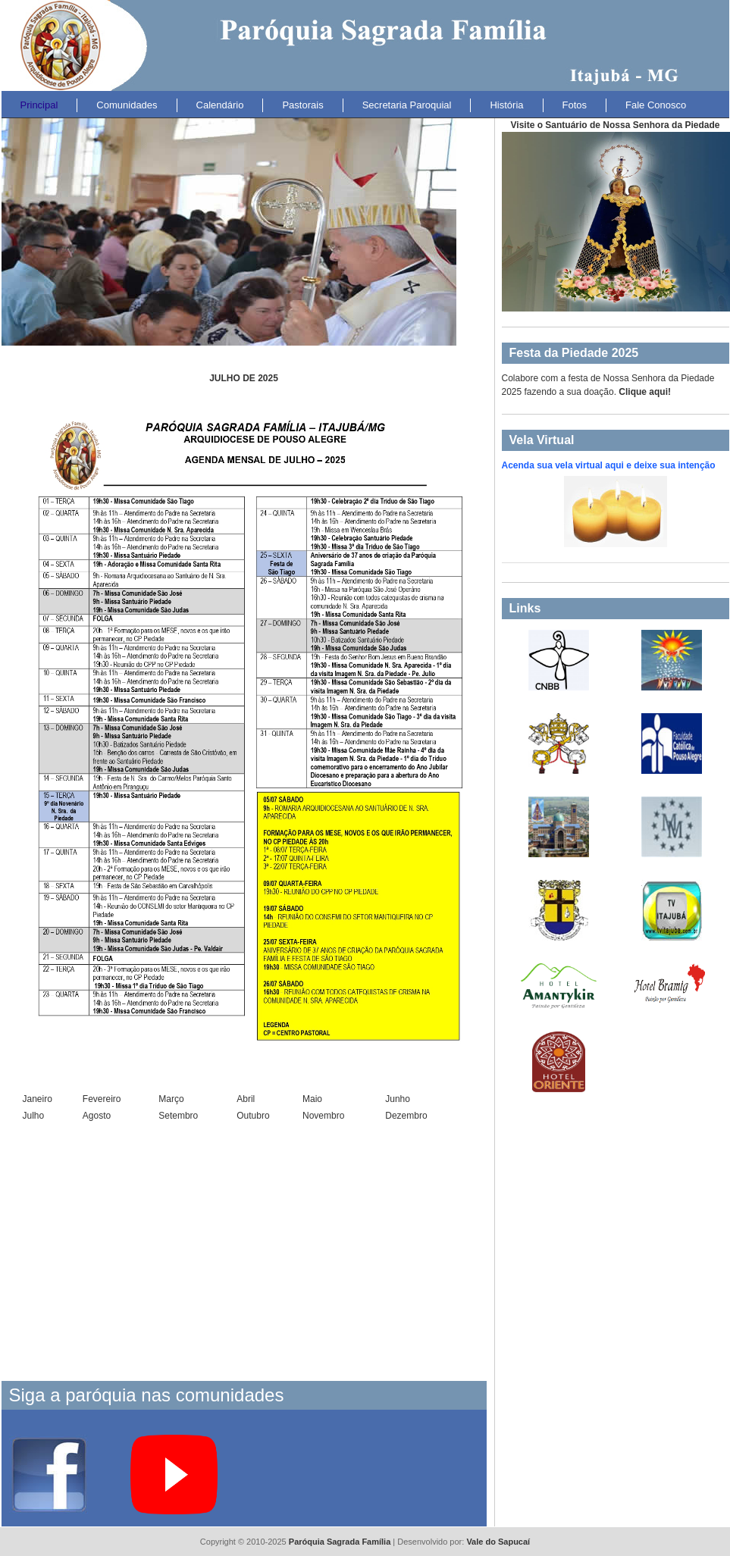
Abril (246, 1099)
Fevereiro (102, 1099)
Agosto (97, 1115)
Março (170, 1099)
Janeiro (37, 1099)
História (506, 105)
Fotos (574, 105)
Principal (39, 105)
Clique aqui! (645, 392)
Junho (397, 1099)
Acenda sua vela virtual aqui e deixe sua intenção (609, 465)
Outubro (253, 1115)
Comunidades (126, 105)
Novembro (323, 1115)
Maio (312, 1099)
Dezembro (406, 1115)
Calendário (220, 105)
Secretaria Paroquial (407, 105)
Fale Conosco (655, 105)
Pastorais (302, 105)
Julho (34, 1115)
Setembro (178, 1115)
